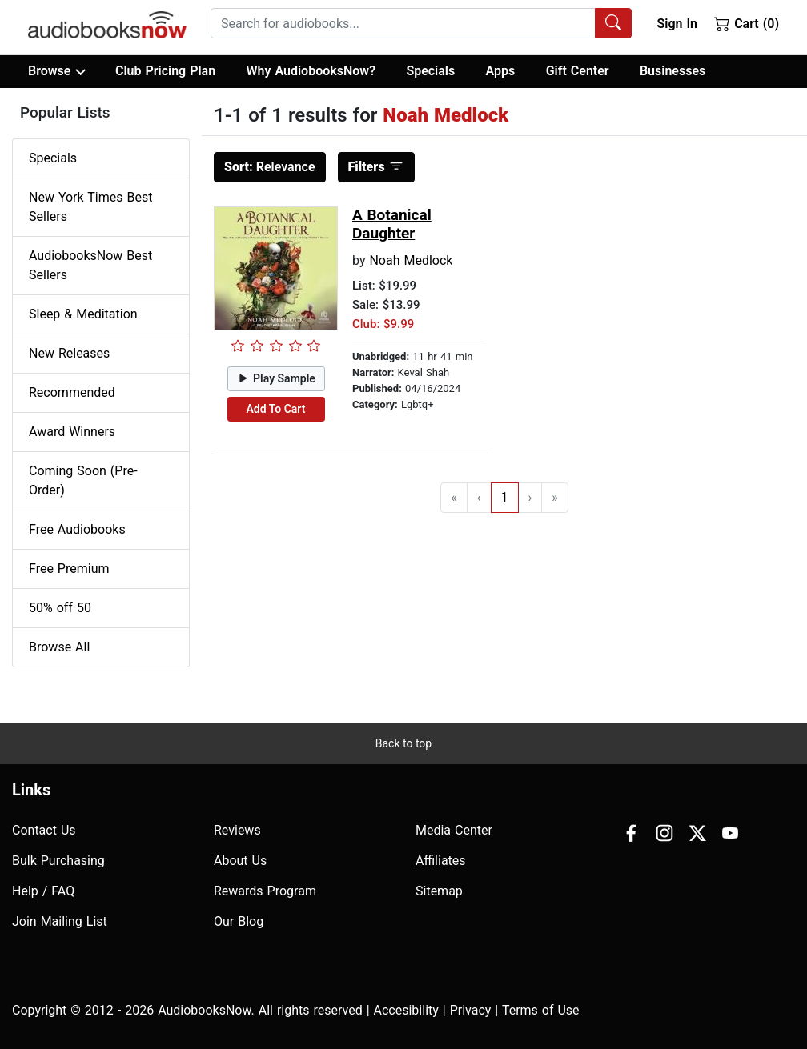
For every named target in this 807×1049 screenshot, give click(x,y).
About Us (240, 860)
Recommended (72, 392)
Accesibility (406, 1010)
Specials (430, 70)
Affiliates (441, 860)
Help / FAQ (43, 891)
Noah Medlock (410, 260)
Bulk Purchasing (58, 860)
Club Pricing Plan (165, 70)
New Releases (69, 353)
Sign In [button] (676, 23)
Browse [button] (56, 71)
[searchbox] (403, 23)
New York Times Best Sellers (90, 207)
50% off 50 (60, 607)
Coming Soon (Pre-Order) (83, 480)
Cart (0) (746, 23)
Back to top (403, 743)
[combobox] (421, 23)
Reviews (237, 830)
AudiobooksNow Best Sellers (90, 265)
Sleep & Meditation (83, 314)
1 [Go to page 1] (504, 497)
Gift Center (577, 70)
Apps (501, 70)
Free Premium (69, 568)
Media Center (454, 830)
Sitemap (439, 891)
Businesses (672, 70)
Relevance (269, 166)
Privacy (471, 1010)
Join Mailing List (59, 921)
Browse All (59, 647)
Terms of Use (541, 1010)
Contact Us (44, 830)
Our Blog (238, 921)
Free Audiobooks (77, 529)
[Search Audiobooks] (613, 23)
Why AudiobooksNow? (311, 70)
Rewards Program (265, 891)
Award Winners (72, 431)
